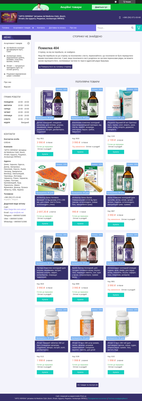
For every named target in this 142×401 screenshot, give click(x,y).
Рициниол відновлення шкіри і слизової (16, 75)
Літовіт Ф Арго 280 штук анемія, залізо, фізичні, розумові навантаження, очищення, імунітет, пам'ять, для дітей (85, 346)
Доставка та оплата (57, 28)
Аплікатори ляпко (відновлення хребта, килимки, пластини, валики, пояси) (16, 58)
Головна (5, 28)
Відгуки (7, 87)
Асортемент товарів (13, 43)
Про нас (73, 28)
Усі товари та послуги (86, 385)
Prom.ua (83, 396)
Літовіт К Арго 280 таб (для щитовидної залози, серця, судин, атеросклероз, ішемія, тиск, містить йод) (122, 346)
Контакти (41, 28)
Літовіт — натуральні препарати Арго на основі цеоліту (15, 68)
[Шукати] (132, 28)
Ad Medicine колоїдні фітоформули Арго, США (15, 49)
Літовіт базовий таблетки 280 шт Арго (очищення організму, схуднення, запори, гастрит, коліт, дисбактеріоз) (51, 346)
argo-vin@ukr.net (17, 212)
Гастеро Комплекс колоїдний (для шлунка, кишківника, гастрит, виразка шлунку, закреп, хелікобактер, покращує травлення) (51, 272)
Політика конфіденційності (118, 398)
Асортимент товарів (21, 28)
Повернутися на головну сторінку (56, 67)
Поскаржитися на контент (97, 398)
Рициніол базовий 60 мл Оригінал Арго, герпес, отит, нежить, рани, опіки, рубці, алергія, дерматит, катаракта (122, 126)
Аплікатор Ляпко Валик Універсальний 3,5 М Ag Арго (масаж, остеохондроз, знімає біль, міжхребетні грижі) (84, 201)
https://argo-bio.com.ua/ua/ (15, 209)
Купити (45, 154)
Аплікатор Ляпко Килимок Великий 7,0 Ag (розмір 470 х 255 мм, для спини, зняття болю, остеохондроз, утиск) (51, 201)
